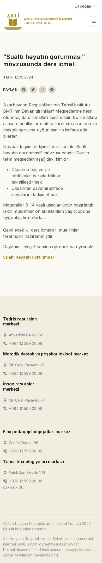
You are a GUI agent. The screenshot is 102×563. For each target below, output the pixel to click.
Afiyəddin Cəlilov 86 (23, 335)
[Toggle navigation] (86, 6)
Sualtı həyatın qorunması (28, 257)
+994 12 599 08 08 (22, 343)
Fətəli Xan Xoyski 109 (24, 472)
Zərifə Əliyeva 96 (20, 442)
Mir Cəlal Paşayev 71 (23, 365)
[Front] (38, 21)
